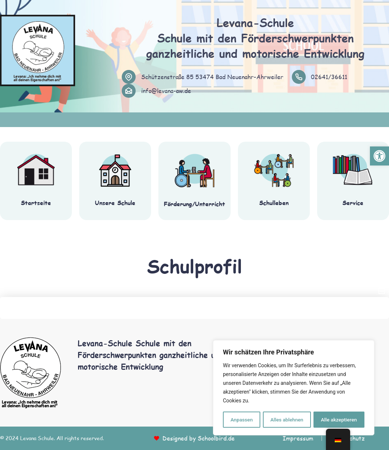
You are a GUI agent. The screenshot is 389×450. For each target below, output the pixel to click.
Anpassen (241, 420)
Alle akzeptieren (338, 420)
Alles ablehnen (287, 420)
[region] (293, 388)
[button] (379, 156)
